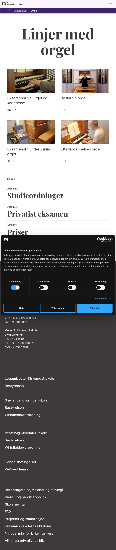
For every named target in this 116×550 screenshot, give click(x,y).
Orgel (34, 10)
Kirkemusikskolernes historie (28, 526)
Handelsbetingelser (20, 462)
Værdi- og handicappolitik (25, 497)
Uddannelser (20, 10)
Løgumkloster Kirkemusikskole (29, 378)
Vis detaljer (101, 298)
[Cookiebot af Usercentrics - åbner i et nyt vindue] (99, 239)
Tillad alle (95, 308)
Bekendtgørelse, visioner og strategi (34, 490)
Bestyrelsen (14, 386)
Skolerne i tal (15, 504)
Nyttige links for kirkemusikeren (30, 533)
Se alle (11, 178)
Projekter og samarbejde (24, 519)
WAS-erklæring (17, 469)
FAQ (8, 511)
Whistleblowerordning (22, 415)
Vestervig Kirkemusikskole (26, 433)
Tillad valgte (58, 308)
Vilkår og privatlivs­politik (24, 540)
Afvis (21, 308)
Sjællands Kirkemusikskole (26, 400)
